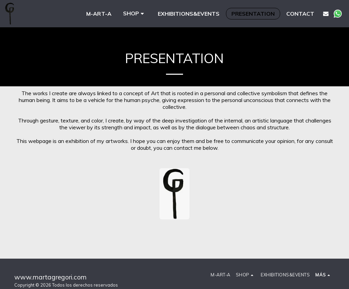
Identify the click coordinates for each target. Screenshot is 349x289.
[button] (325, 13)
